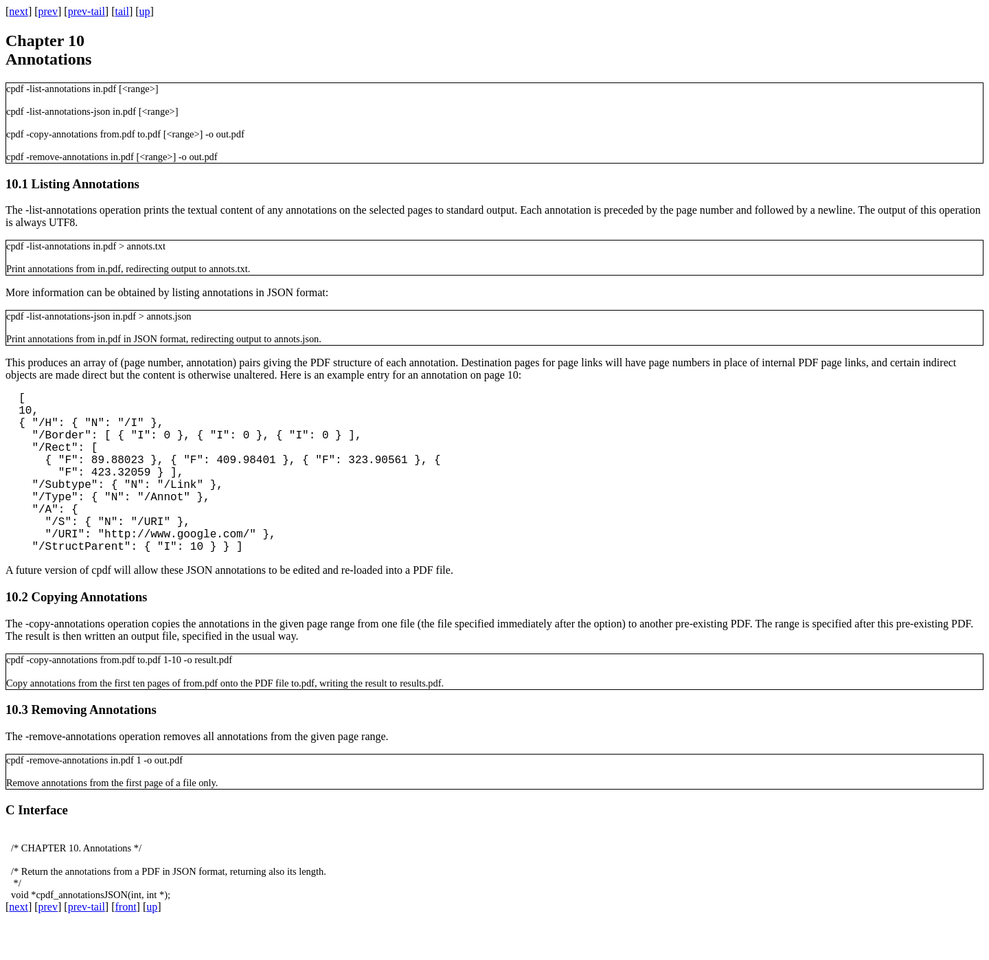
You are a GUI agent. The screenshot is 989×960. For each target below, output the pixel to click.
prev (48, 11)
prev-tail (86, 11)
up (144, 11)
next (18, 11)
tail (121, 11)
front (125, 942)
